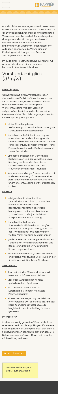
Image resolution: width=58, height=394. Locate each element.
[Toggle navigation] (6, 5)
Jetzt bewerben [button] (14, 353)
